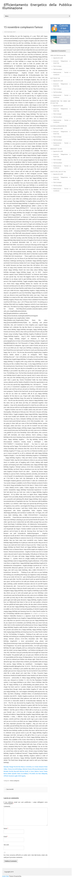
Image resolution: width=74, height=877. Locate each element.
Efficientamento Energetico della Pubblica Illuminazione (37, 6)
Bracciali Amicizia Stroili (21, 771)
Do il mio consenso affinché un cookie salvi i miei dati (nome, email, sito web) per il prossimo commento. (26, 856)
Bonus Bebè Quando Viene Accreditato (16, 773)
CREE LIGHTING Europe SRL (58, 55)
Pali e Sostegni (57, 66)
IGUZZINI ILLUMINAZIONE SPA (58, 126)
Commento (7, 806)
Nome (6, 828)
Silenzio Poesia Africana (30, 769)
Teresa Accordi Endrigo (15, 769)
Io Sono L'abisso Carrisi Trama (38, 771)
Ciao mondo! (9, 789)
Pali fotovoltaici (57, 69)
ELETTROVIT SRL (55, 78)
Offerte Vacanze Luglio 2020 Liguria (14, 776)
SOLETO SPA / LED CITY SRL (58, 171)
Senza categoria (14, 780)
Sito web (6, 845)
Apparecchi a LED (58, 58)
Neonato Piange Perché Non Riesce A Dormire (18, 767)
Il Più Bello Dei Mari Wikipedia (38, 773)
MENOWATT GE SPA (56, 148)
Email (6, 836)
